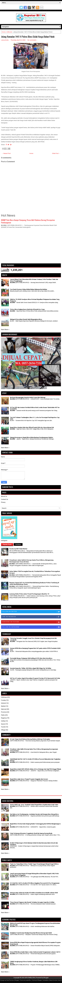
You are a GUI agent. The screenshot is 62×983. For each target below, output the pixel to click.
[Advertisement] (31, 247)
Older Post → (56, 153)
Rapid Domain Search (55, 980)
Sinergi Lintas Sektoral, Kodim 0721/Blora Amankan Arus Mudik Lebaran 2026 (34, 892)
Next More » (5, 329)
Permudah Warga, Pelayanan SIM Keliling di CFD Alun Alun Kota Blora (31, 658)
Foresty (3, 700)
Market (3, 706)
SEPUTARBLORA (30, 977)
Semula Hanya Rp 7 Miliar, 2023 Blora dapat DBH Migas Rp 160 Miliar (30, 668)
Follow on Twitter (31, 611)
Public (3, 715)
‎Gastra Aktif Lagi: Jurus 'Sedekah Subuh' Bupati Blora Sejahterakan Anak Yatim (34, 804)
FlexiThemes (10, 980)
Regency (3, 718)
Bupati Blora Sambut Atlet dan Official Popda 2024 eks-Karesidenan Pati (32, 427)
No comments (31, 40)
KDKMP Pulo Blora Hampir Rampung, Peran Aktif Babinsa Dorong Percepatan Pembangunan (28, 221)
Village (3, 730)
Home (3, 32)
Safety (3, 721)
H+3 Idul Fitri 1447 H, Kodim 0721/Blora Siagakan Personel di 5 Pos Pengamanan (34, 883)
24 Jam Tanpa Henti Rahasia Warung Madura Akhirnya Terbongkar (30, 739)
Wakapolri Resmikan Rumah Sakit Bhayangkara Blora (26, 319)
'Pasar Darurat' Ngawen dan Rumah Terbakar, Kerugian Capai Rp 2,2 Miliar (32, 902)
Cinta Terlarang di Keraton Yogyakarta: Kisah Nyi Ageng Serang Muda (31, 833)
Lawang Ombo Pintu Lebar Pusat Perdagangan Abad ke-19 (29, 594)
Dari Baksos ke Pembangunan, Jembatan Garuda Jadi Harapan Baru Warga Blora (34, 814)
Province (3, 712)
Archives (18, 544)
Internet (3, 703)
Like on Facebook (31, 617)
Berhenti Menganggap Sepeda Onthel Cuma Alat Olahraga (27, 397)
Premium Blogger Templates (40, 980)
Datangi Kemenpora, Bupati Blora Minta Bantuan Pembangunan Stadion (31, 437)
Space (3, 724)
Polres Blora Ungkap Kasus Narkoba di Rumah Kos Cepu (27, 309)
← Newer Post (6, 153)
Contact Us (4, 499)
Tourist (3, 727)
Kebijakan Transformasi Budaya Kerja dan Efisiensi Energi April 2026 (31, 933)
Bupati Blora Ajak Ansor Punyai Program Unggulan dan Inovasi (29, 779)
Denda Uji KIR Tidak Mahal (18, 549)
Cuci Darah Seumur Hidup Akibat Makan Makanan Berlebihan (28, 289)
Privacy (3, 502)
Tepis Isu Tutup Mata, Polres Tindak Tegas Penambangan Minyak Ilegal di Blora (34, 864)
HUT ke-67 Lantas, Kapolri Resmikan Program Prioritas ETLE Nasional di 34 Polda (35, 678)
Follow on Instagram (31, 627)
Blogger (46, 977)
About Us (4, 496)
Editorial (9, 32)
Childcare (4, 697)
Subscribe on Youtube (31, 622)
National (3, 709)
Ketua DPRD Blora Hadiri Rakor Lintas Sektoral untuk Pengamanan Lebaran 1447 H (35, 952)
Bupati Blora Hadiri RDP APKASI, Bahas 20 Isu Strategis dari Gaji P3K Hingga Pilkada (35, 769)
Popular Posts (7, 544)
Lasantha (28, 980)
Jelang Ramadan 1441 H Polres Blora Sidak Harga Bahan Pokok (27, 36)
